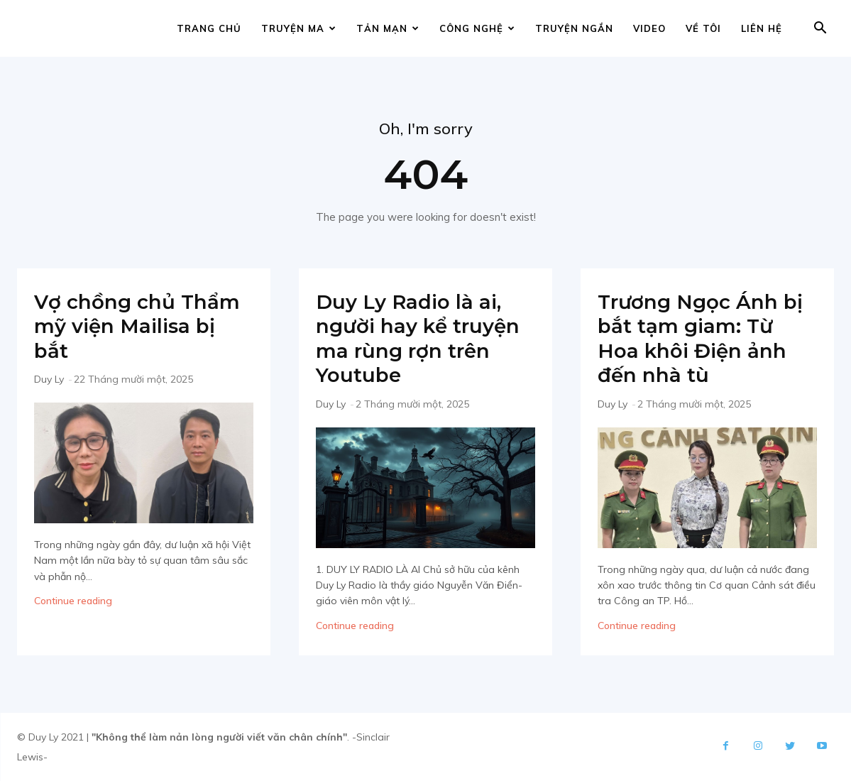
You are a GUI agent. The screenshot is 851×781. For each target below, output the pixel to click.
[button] (820, 29)
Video (649, 28)
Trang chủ (209, 28)
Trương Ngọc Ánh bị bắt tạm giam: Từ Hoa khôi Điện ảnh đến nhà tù (706, 338)
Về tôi (703, 28)
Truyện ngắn (574, 28)
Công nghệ (477, 28)
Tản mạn (387, 28)
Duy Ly (49, 379)
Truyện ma (298, 28)
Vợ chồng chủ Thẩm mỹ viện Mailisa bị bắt (143, 326)
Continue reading (73, 601)
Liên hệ (761, 28)
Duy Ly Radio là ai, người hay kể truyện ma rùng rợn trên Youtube (424, 338)
